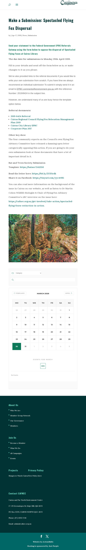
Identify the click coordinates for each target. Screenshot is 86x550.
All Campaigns (16, 453)
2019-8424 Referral (20, 116)
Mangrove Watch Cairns (18, 476)
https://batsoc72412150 (32, 167)
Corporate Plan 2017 (21, 128)
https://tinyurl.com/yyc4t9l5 (48, 177)
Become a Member (17, 443)
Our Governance (17, 421)
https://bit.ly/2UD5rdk (44, 173)
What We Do (15, 448)
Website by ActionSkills (43, 542)
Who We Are (15, 410)
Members (14, 426)
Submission (32, 35)
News (25, 35)
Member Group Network (20, 416)
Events (13, 458)
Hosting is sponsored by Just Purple (43, 546)
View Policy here (35, 476)
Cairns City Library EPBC (24, 125)
